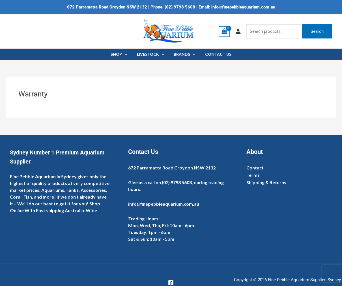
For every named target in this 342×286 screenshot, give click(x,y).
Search (317, 31)
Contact (255, 167)
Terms (253, 175)
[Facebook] (171, 282)
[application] (127, 54)
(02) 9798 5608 (180, 7)
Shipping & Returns (266, 182)
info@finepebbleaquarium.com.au (243, 7)
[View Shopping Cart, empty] (224, 31)
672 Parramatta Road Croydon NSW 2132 (107, 7)
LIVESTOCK (151, 54)
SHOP (121, 54)
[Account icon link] (238, 31)
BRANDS (183, 54)
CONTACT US (216, 54)
